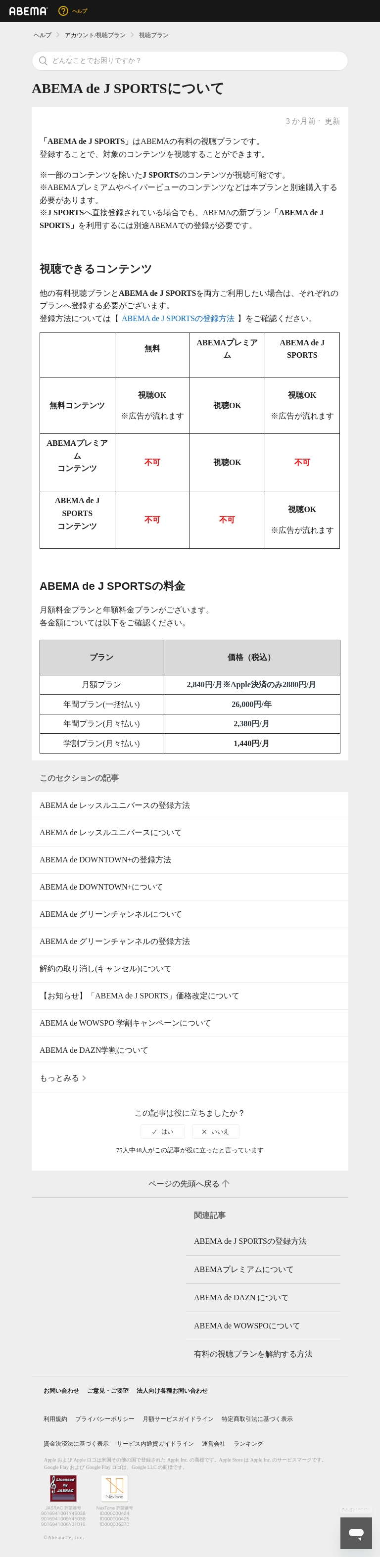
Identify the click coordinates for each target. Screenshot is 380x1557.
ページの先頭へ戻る (190, 1184)
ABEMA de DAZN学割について (94, 1050)
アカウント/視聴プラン (95, 35)
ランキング (248, 1443)
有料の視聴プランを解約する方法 (253, 1354)
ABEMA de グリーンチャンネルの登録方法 (115, 941)
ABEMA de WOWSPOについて (247, 1325)
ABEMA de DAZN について (241, 1297)
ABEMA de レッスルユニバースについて (111, 832)
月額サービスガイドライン (178, 1418)
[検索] (190, 61)
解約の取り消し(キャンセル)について (106, 968)
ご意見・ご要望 (108, 1390)
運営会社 (214, 1443)
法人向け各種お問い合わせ (172, 1390)
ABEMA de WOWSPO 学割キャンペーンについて (125, 1023)
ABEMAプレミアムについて (244, 1269)
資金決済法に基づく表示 (76, 1443)
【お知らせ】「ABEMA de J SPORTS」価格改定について (139, 995)
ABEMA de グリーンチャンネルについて (111, 914)
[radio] (163, 1131)
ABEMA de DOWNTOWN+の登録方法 (105, 859)
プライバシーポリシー (105, 1418)
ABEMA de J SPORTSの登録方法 (178, 318)
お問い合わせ (61, 1390)
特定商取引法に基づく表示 (257, 1418)
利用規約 (55, 1418)
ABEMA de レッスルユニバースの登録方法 (115, 805)
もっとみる (59, 1078)
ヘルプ (42, 35)
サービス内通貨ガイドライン (155, 1443)
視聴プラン (154, 35)
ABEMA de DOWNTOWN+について (101, 887)
